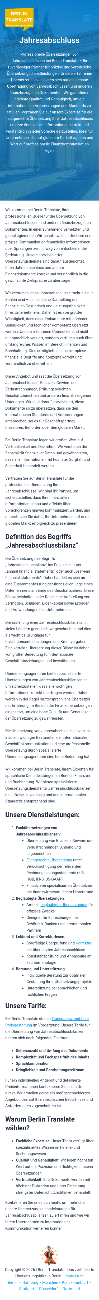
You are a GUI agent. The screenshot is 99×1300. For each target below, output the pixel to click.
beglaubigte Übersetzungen (63, 904)
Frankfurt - (82, 1282)
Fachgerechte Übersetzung (49, 860)
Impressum (74, 1276)
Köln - (67, 1282)
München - (51, 1282)
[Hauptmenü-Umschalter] (86, 18)
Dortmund (71, 1288)
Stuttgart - (28, 1288)
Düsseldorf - (50, 1288)
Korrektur (83, 943)
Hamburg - (31, 1282)
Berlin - (14, 1282)
